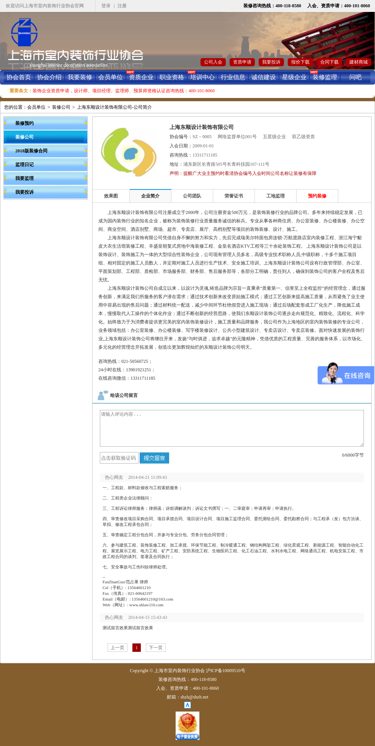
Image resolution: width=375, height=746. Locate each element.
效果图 (111, 196)
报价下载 (300, 62)
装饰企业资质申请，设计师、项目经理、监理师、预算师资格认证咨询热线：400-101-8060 (124, 90)
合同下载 (329, 62)
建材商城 (358, 62)
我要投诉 (271, 62)
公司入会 (213, 62)
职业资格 (172, 77)
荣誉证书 (234, 196)
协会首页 (19, 77)
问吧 (355, 77)
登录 (106, 5)
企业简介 (150, 196)
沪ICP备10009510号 (225, 670)
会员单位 (110, 77)
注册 (122, 5)
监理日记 (24, 164)
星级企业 (294, 77)
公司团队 (192, 196)
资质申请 (242, 62)
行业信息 (233, 77)
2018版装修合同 (31, 150)
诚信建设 (263, 77)
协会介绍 (49, 77)
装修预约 (24, 123)
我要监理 (24, 178)
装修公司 (61, 107)
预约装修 (317, 196)
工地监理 (275, 196)
